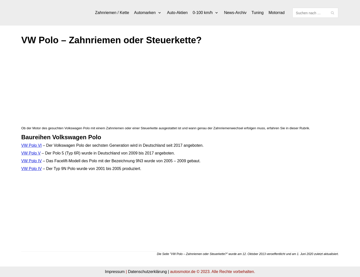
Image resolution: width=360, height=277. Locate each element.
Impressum (115, 272)
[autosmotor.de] (46, 12)
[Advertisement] (171, 88)
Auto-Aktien (177, 12)
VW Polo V (30, 153)
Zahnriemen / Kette (112, 12)
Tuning (258, 12)
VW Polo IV (31, 161)
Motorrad (276, 12)
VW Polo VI (31, 145)
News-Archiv (235, 12)
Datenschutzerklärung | (148, 272)
